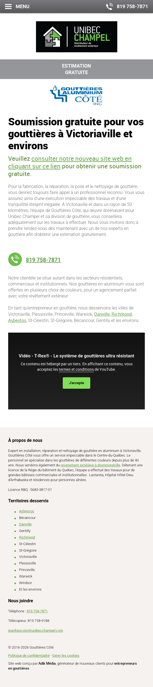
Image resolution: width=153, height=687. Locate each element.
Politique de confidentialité (29, 655)
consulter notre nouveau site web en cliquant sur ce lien (70, 162)
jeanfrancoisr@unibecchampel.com (35, 630)
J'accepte (76, 383)
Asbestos (26, 511)
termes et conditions (76, 369)
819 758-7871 (43, 260)
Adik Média (47, 663)
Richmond (27, 537)
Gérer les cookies (65, 655)
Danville (25, 524)
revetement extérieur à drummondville (90, 465)
